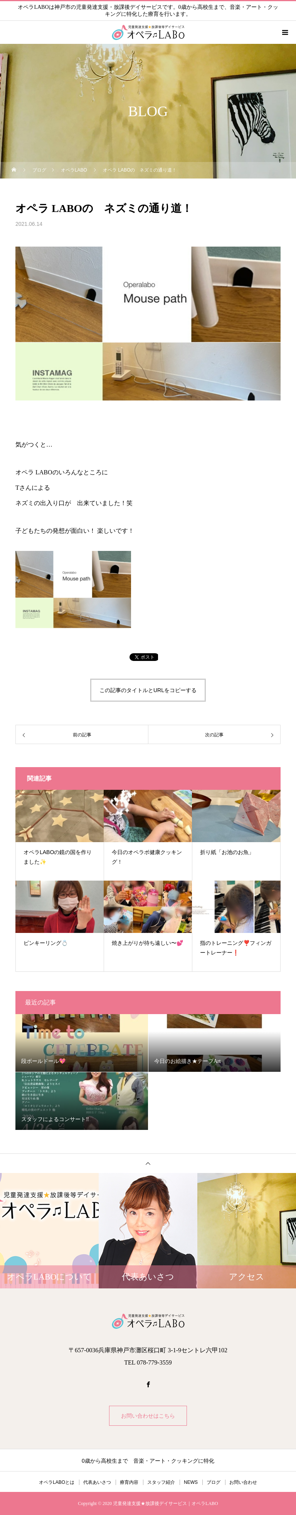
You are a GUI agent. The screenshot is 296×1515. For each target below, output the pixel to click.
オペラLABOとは (56, 1482)
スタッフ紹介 (161, 1482)
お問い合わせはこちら (148, 1416)
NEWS (191, 1482)
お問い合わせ (243, 1482)
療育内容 (129, 1482)
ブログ (213, 1482)
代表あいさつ (97, 1482)
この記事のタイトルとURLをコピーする (148, 690)
